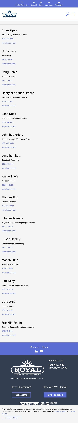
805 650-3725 (7, 185)
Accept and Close (11, 418)
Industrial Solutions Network (28, 378)
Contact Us (21, 395)
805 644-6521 (7, 122)
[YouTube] (41, 351)
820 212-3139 (7, 227)
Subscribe (59, 4)
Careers (34, 347)
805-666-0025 (8, 39)
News (45, 347)
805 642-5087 (8, 101)
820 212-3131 (7, 80)
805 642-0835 (7, 164)
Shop (41, 4)
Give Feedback (55, 395)
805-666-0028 (8, 206)
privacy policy (60, 411)
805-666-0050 (8, 143)
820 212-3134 (7, 289)
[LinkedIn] (36, 351)
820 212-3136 (7, 248)
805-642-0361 (56, 361)
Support (34, 4)
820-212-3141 (7, 60)
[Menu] (72, 14)
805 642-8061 (7, 268)
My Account (49, 4)
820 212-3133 (7, 310)
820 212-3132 (7, 331)
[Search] (67, 14)
